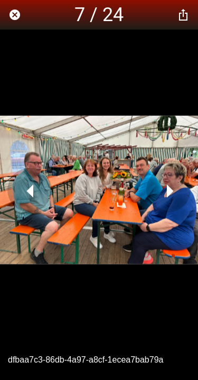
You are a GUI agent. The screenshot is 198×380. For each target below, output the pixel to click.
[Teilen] (183, 14)
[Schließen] (14, 14)
